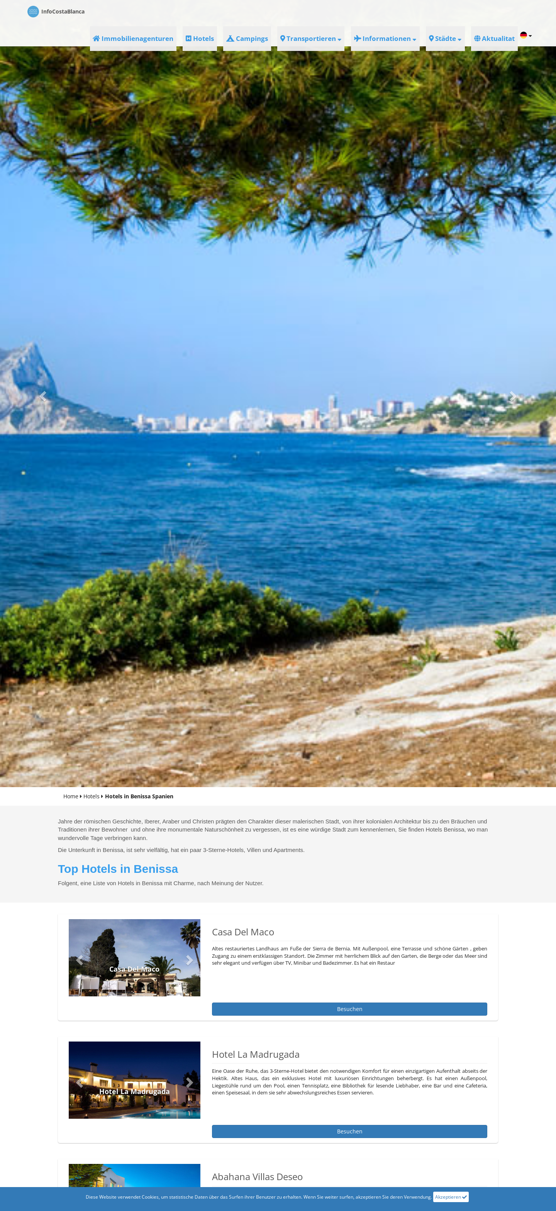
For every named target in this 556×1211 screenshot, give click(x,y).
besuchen (350, 1009)
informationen (419, 11)
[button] (41, 393)
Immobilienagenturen (233, 11)
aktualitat (498, 11)
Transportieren (363, 11)
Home (70, 796)
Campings (316, 11)
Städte (463, 11)
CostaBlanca (56, 11)
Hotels (282, 11)
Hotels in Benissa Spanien (139, 796)
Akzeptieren (451, 1197)
